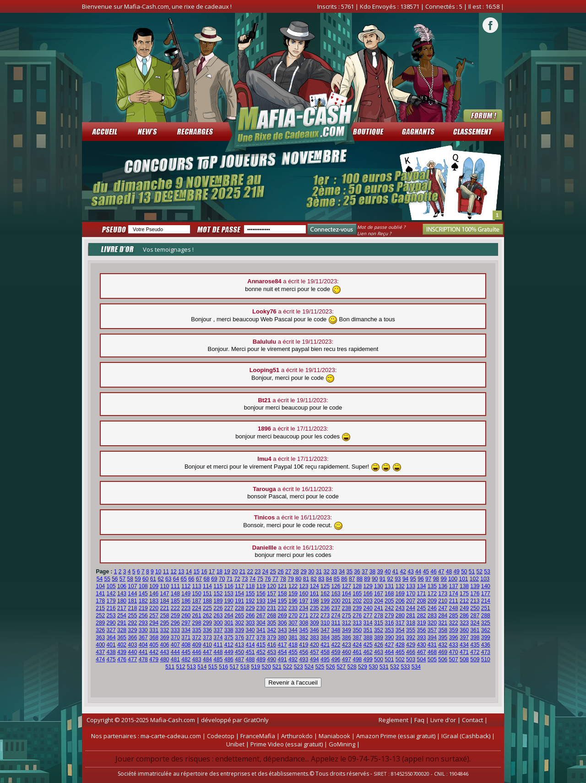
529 (362, 667)
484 (207, 659)
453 (271, 652)
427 (389, 645)
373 (207, 637)
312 (346, 623)
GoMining (342, 744)
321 (442, 623)
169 (400, 593)
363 (100, 637)
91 (382, 579)
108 (143, 586)
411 (217, 645)
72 (237, 579)
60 (145, 579)
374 (217, 637)
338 (228, 630)
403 (132, 645)
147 (164, 593)
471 (464, 652)
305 (271, 623)
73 (245, 579)
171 (421, 593)
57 (122, 579)
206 (400, 601)
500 (378, 659)
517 (234, 667)
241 (378, 608)
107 (132, 586)
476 (121, 659)
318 (410, 623)
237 (335, 608)
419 (303, 645)
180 (121, 601)
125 (325, 586)
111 (175, 586)
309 (314, 623)
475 (111, 659)
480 (164, 659)
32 (326, 571)
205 (389, 601)
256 (143, 615)
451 (250, 652)
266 (250, 615)
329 (132, 630)
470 (453, 652)
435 (474, 645)
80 (298, 579)
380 (282, 637)
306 (282, 623)
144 (132, 593)
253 (111, 615)
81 (306, 579)
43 (410, 571)
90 (375, 579)
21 (242, 571)
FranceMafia (257, 736)
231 (271, 608)
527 (341, 667)
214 (485, 601)
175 (464, 593)
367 (143, 637)
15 (197, 571)
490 (271, 659)
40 (388, 571)
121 (282, 586)
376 (239, 637)
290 (111, 623)
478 (143, 659)
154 (239, 593)
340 (250, 630)
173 (442, 593)
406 (164, 645)
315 (378, 623)
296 (175, 623)
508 (464, 659)
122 (293, 586)
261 (196, 615)
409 (196, 645)
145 (143, 593)
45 (426, 571)
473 (485, 652)
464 (389, 652)
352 (378, 630)
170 (410, 593)
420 (314, 645)
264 (228, 615)
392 (410, 637)
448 (217, 652)
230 (261, 608)
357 (432, 630)
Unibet (235, 744)
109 (153, 586)
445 (185, 652)
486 (228, 659)
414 (250, 645)
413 (239, 645)
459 (335, 652)
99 (443, 579)
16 (204, 571)
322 (453, 623)
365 (121, 637)
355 (410, 630)
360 (464, 630)
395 (442, 637)
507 (453, 659)
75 (260, 579)
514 (201, 667)
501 (389, 659)
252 (100, 615)
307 (293, 623)
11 (166, 571)
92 (390, 579)
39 (380, 571)
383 (314, 637)
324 (474, 623)
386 (346, 637)
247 (442, 608)
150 (196, 593)
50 (464, 571)
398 (474, 637)
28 (296, 571)
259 (175, 615)
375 (228, 637)
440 (132, 652)
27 (288, 571)
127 (346, 586)
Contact (472, 720)
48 (449, 571)
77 (275, 579)
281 (410, 615)
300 (217, 623)
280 (400, 615)
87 (352, 579)
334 (185, 630)
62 (160, 579)
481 (175, 659)
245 (421, 608)
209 (432, 601)
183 (153, 601)
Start (492, 217)
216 (111, 608)
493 (303, 659)
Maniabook (334, 736)
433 (453, 645)
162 (325, 593)
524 (309, 667)
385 (335, 637)
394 (432, 637)
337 (217, 630)
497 (346, 659)
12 (173, 571)
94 (405, 579)
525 (319, 667)
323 (464, 623)
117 (239, 586)
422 (335, 645)
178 (100, 601)
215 (100, 608)
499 (368, 659)
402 (121, 645)
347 (325, 630)
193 (261, 601)
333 (175, 630)
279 (389, 615)
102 (474, 579)
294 (153, 623)
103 (484, 579)
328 (121, 630)
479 (153, 659)
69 (214, 579)
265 (239, 615)
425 (368, 645)
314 (368, 623)
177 (485, 593)
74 (252, 579)
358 (442, 630)
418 (293, 645)
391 (400, 637)
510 (485, 659)
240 (368, 608)
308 (303, 623)
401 (111, 645)
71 (230, 579)
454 (282, 652)
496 (335, 659)
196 (293, 601)
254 (121, 615)
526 (330, 667)
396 (453, 637)
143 (121, 593)
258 (164, 615)
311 (335, 623)
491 (282, 659)
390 (389, 637)
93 (398, 579)
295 (164, 623)
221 (164, 608)
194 (271, 601)
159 (293, 593)
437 (100, 652)
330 (143, 630)
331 (153, 630)
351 (368, 630)
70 (222, 579)
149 (185, 593)
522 (287, 667)
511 (169, 667)
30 (311, 571)
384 (325, 637)
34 (342, 571)
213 (474, 601)
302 (239, 623)
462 (368, 652)
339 (239, 630)
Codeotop (220, 736)
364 (111, 637)
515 (212, 667)
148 (175, 593)
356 (421, 630)
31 (319, 571)
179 (111, 601)
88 (360, 579)
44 (418, 571)
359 (453, 630)
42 (403, 571)
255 (132, 615)
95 (413, 579)
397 (464, 637)
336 (207, 630)
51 (472, 571)
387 (357, 637)
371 (185, 637)
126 (335, 586)
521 (277, 667)
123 (303, 586)
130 (378, 586)
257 (153, 615)
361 (474, 630)
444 (175, 652)
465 (400, 652)
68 (207, 579)
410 (207, 645)
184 (164, 601)
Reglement (393, 720)
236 (325, 608)
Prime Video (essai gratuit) (286, 744)
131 (389, 586)
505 (432, 659)
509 (474, 659)
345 (303, 630)
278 (378, 615)
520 (266, 667)
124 (314, 586)
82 (313, 579)
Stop (500, 217)
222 (175, 608)
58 (130, 579)
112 (185, 586)
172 (432, 593)
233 (293, 608)
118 (250, 586)
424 (357, 645)
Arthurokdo (297, 736)
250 (474, 608)
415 (261, 645)
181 (132, 601)
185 (175, 601)
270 (293, 615)
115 (217, 586)
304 (261, 623)
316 (389, 623)
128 (357, 586)
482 (185, 659)
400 (100, 645)
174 (453, 593)
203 (368, 601)
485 (217, 659)
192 (250, 601)
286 (464, 615)
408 (185, 645)
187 (196, 601)
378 (261, 637)
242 (389, 608)
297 (185, 623)
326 (100, 630)
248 (453, 608)
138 (464, 586)
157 (271, 593)
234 (303, 608)
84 (329, 579)
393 (421, 637)
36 (357, 571)
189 (217, 601)
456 (303, 652)
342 (271, 630)
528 (352, 667)
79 (290, 579)
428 (400, 645)
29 (303, 571)
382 (303, 637)
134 (421, 586)
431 (432, 645)
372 (196, 637)
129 (368, 586)
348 (335, 630)
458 (325, 652)
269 (282, 615)
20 (235, 571)
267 (261, 615)
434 (464, 645)
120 (271, 586)
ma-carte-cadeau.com (171, 736)
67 (199, 579)
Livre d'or (443, 720)
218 (132, 608)
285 (453, 615)
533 (405, 667)
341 (261, 630)
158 (282, 593)
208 (421, 601)
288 (485, 615)
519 (255, 667)
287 (474, 615)
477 (132, 659)
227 (228, 608)
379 (271, 637)
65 (183, 579)
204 (378, 601)
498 (357, 659)
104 (100, 586)
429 (410, 645)
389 (378, 637)
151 (207, 593)
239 (357, 608)
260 (185, 615)
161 (314, 593)
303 (250, 623)
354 (400, 630)
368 (153, 637)
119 (261, 586)
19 (227, 571)
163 (335, 593)
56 (115, 579)
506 (442, 659)
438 (111, 652)
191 (239, 601)
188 (207, 601)
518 (245, 667)
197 (303, 601)
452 (261, 652)
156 (261, 593)
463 (378, 652)
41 (395, 571)
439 (121, 652)
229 (250, 608)
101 (463, 579)
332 (164, 630)
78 (283, 579)
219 (143, 608)
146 (153, 593)
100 (452, 579)
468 (432, 652)
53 (487, 571)
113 (196, 586)
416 (271, 645)
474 (100, 659)
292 (132, 623)
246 (432, 608)
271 (303, 615)
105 (111, 586)
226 (217, 608)
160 (303, 593)
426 (378, 645)
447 (207, 652)
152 (217, 593)
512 (180, 667)
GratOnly (256, 720)
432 (442, 645)
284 (442, 615)
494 (314, 659)
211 (453, 601)
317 (400, 623)
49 (456, 571)
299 (207, 623)
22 (250, 571)
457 (314, 652)
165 (357, 593)
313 (357, 623)
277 (368, 615)
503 (410, 659)
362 (485, 630)
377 (250, 637)
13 (181, 571)
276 (357, 615)
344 (293, 630)
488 (250, 659)
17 (212, 571)
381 (293, 637)
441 (143, 652)
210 (442, 601)
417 (282, 645)
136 (442, 586)
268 (271, 615)
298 (196, 623)
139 (474, 586)
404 (143, 645)
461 (357, 652)
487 (239, 659)
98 (436, 579)
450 (239, 652)
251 (485, 608)
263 (217, 615)
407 (175, 645)
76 (268, 579)
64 (176, 579)
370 (175, 637)
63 (168, 579)
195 (282, 601)
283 (432, 615)
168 (389, 593)
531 (384, 667)
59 (138, 579)
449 (228, 652)
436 (485, 645)
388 (368, 637)
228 (239, 608)
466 (410, 652)
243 (400, 608)
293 (143, 623)
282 (421, 615)
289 (100, 623)
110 (164, 586)
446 (196, 652)
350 (357, 630)
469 (442, 652)
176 (474, 593)
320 (432, 623)
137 (453, 586)
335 (196, 630)
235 (314, 608)
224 (196, 608)
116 (228, 586)
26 (280, 571)
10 (158, 571)
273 (325, 615)
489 (261, 659)
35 (350, 571)
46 (433, 571)
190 (228, 601)
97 (428, 579)
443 (164, 652)
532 (394, 667)
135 (432, 586)
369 (164, 637)
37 (365, 571)
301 (228, 623)
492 (293, 659)
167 (378, 593)
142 (111, 593)
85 (337, 579)
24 (265, 571)
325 (485, 623)
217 (121, 608)
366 (132, 637)
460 (346, 652)
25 (273, 571)
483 (196, 659)
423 (346, 645)
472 (474, 652)
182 (143, 601)
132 (400, 586)
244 (410, 608)
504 (421, 659)
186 (185, 601)
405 (153, 645)
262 (207, 615)
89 (367, 579)
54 (100, 579)
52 (480, 571)
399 (485, 637)
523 (298, 667)
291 (121, 623)
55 (107, 579)
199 (325, 601)
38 (372, 571)
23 (257, 571)
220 (153, 608)
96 (420, 579)
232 (282, 608)
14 (189, 571)
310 (325, 623)
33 (334, 571)
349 (346, 630)
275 (346, 615)
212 (464, 601)
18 (219, 571)
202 (357, 601)
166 (368, 593)
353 (389, 630)
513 (191, 667)
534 (416, 667)
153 (228, 593)
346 (314, 630)
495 (325, 659)
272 (314, 615)
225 (207, 608)
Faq (419, 720)
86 (344, 579)
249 (464, 608)
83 (321, 579)
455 (293, 652)
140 (485, 586)
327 (111, 630)
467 (421, 652)
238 (346, 608)
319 (421, 623)
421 (325, 645)
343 (282, 630)
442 (153, 652)
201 (346, 601)
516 (223, 667)
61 (153, 579)
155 (250, 593)
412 (228, 645)
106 (121, 586)
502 (400, 659)
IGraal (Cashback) (465, 736)
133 (410, 586)
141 (100, 593)
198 (314, 601)
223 (185, 608)
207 (410, 601)
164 (346, 593)
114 (207, 586)
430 (421, 645)
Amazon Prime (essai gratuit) (395, 736)
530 (373, 667)
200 (335, 601)
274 (335, 615)
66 (191, 579)
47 (441, 571)
